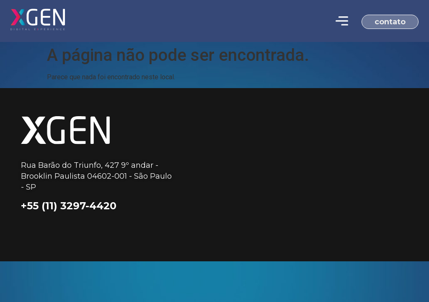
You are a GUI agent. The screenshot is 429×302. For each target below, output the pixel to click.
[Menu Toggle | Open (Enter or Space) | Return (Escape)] (342, 21)
